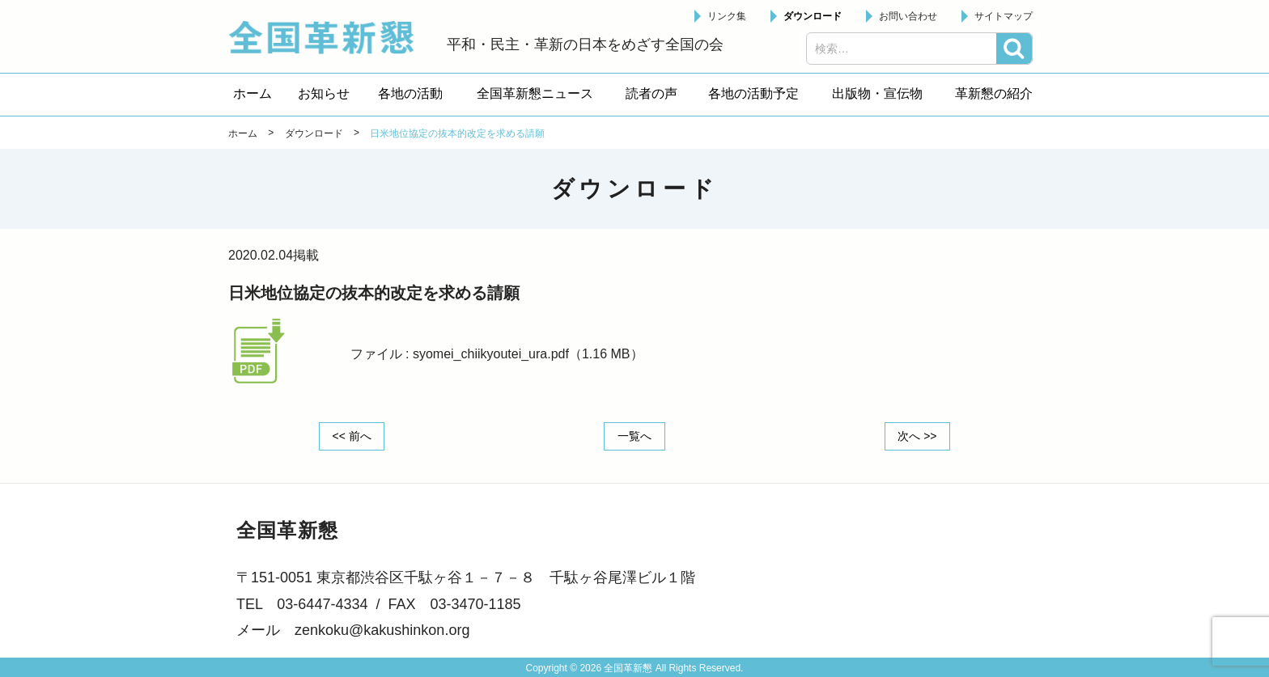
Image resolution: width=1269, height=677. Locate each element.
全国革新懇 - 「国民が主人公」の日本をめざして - (329, 37)
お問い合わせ (908, 16)
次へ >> (917, 435)
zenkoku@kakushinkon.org (382, 630)
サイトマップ (1003, 16)
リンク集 (726, 16)
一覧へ (634, 435)
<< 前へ (352, 435)
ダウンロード (812, 16)
